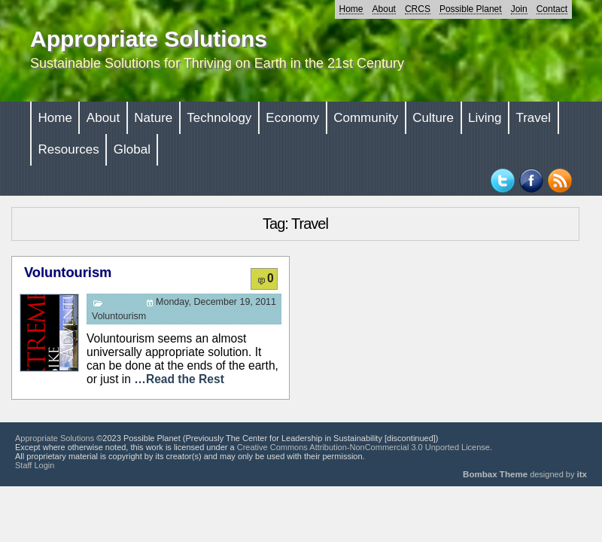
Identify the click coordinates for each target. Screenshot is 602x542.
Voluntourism (67, 272)
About (384, 9)
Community (365, 118)
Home (351, 9)
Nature (153, 118)
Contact (552, 9)
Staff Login (34, 465)
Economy (292, 118)
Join (519, 9)
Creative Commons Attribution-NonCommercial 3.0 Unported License (363, 447)
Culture (433, 118)
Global (132, 149)
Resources (68, 149)
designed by (525, 474)
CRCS (417, 9)
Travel (533, 118)
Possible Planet (470, 9)
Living (484, 118)
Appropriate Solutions (148, 38)
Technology (219, 118)
